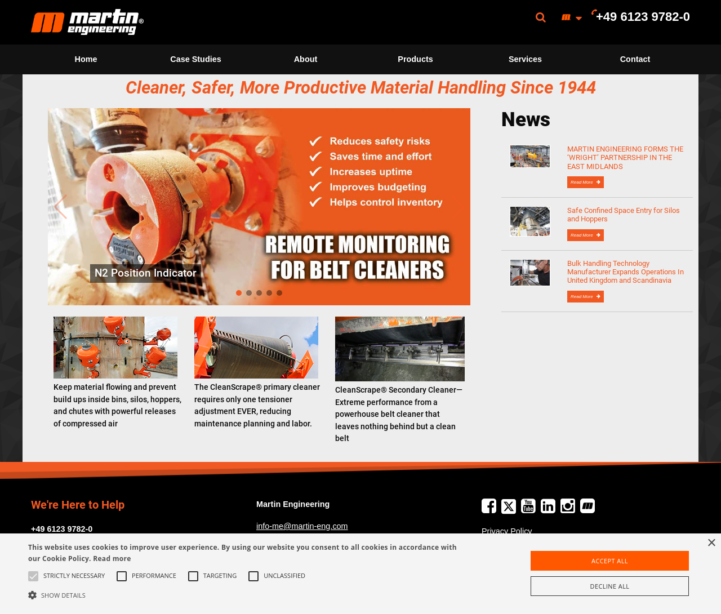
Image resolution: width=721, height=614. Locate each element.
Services (525, 59)
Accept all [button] (609, 561)
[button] (244, 594)
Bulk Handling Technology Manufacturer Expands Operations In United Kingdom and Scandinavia (625, 272)
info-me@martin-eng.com (302, 526)
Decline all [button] (610, 586)
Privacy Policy (507, 531)
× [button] (711, 543)
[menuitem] (87, 22)
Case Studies (195, 59)
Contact (635, 59)
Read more (112, 558)
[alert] (360, 573)
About (306, 59)
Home (86, 59)
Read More (582, 182)
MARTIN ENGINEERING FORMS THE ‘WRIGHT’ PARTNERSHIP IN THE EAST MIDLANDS (625, 158)
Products (415, 59)
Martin (87, 22)
